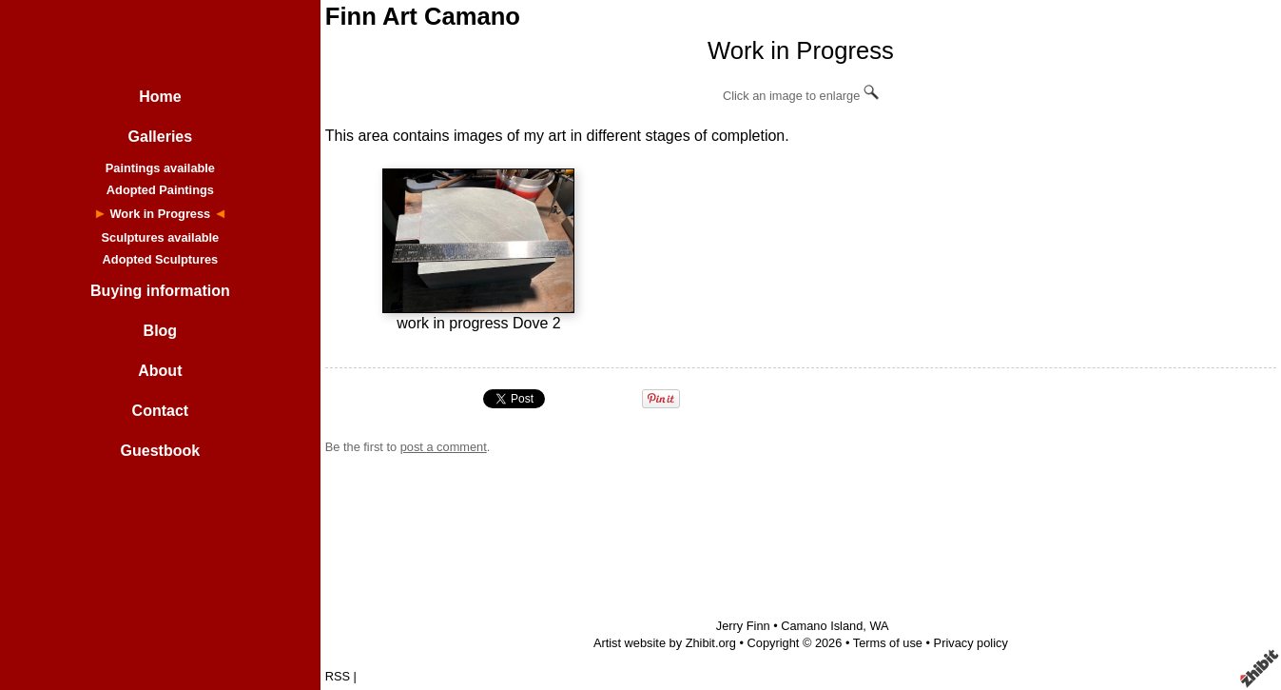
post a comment (443, 447)
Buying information (160, 291)
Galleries (160, 136)
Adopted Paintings (160, 190)
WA (878, 626)
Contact (160, 411)
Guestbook (161, 451)
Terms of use (887, 643)
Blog (161, 331)
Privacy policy (971, 643)
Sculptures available (160, 237)
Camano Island (822, 626)
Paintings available (160, 168)
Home (160, 97)
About (160, 371)
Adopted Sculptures (161, 259)
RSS (337, 676)
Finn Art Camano (422, 16)
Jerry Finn (743, 626)
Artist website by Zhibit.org (664, 643)
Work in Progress (160, 214)
